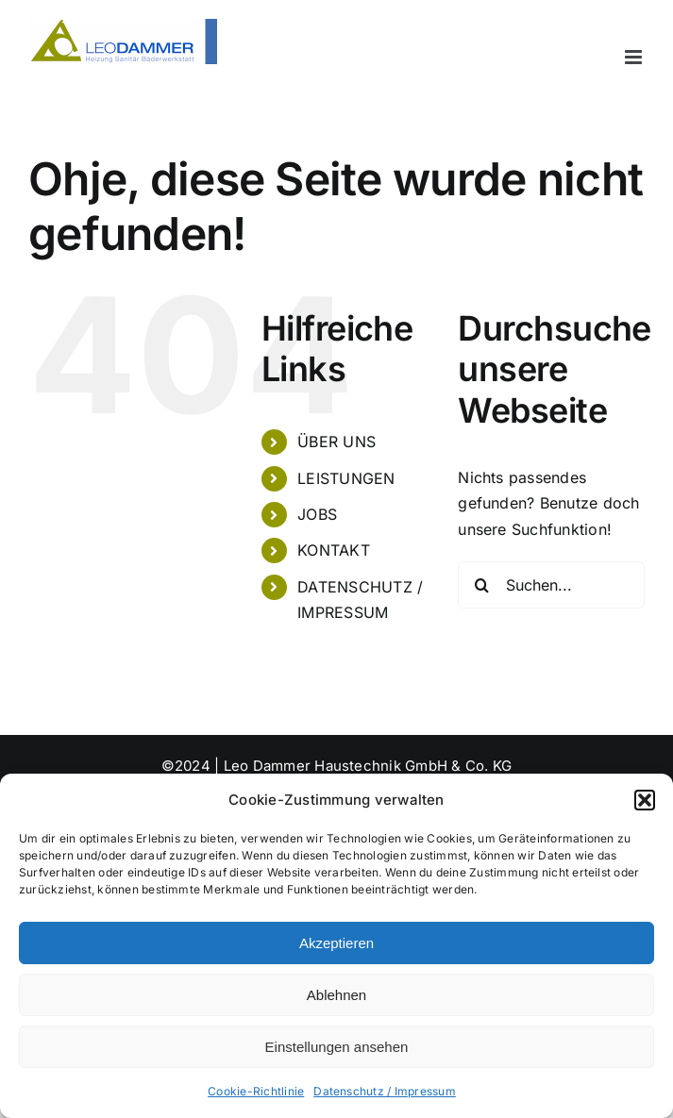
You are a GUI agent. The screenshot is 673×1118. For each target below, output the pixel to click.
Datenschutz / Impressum (384, 1091)
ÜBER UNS (336, 441)
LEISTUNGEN (346, 478)
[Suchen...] (551, 585)
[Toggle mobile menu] (635, 57)
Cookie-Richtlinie (256, 1091)
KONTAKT (333, 550)
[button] (644, 800)
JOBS (317, 514)
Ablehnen (336, 995)
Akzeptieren (336, 943)
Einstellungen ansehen (337, 1047)
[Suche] (481, 585)
